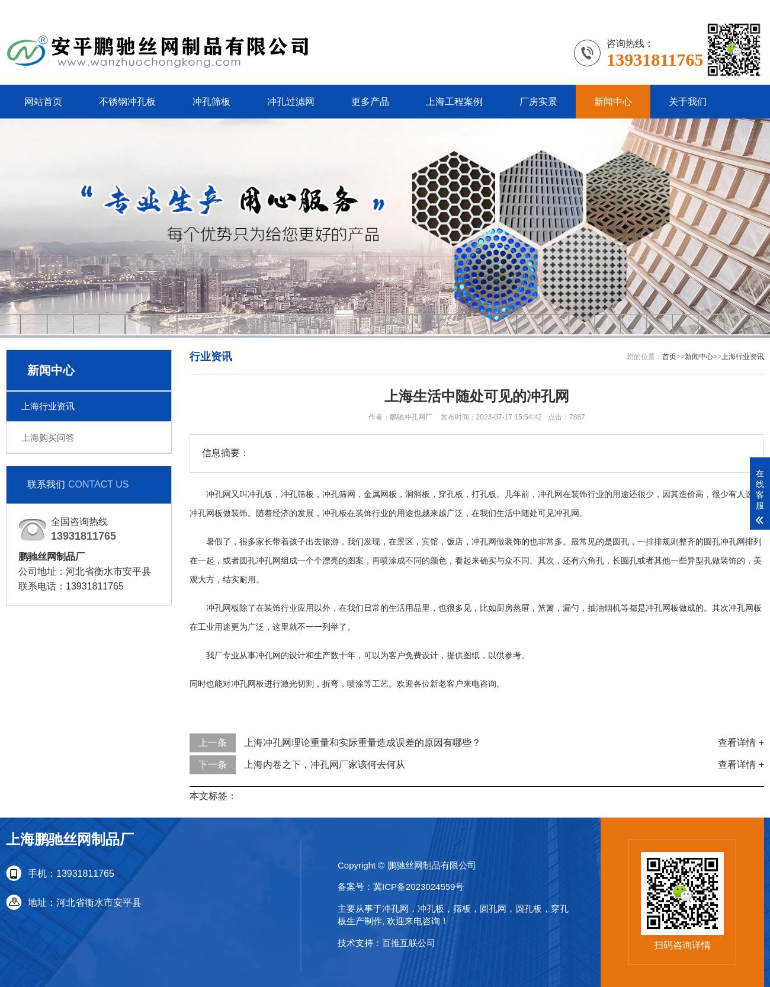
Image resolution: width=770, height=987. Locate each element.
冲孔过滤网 (291, 102)
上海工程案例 (454, 102)
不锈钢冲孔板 (127, 102)
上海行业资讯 (48, 406)
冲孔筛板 (211, 102)
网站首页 (43, 102)
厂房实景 (538, 102)
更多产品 (370, 102)
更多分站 (745, 9)
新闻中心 (613, 102)
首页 (669, 356)
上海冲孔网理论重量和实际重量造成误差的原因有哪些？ (362, 743)
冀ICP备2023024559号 (418, 887)
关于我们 (688, 102)
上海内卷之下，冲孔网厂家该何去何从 (324, 765)
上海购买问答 (48, 437)
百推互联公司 (408, 943)
